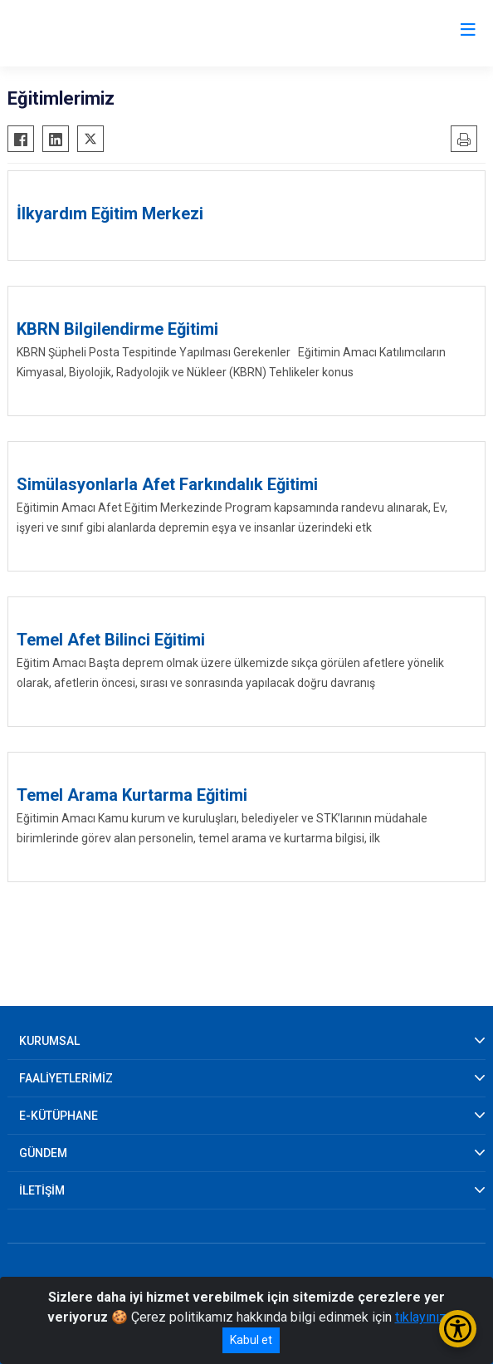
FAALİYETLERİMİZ (66, 1078)
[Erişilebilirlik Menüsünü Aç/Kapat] (457, 1328)
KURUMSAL (49, 1041)
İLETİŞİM (42, 1190)
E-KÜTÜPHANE (58, 1115)
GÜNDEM (43, 1153)
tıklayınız (421, 1317)
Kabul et (251, 1340)
